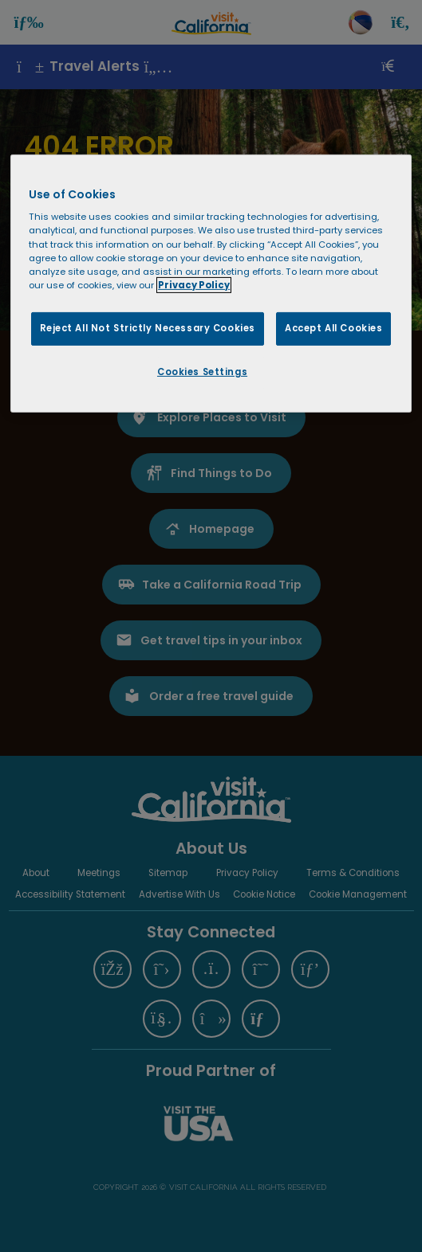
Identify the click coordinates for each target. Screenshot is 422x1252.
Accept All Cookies (333, 328)
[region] (211, 284)
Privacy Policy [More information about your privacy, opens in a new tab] (194, 285)
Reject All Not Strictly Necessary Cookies (147, 328)
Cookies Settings (202, 372)
